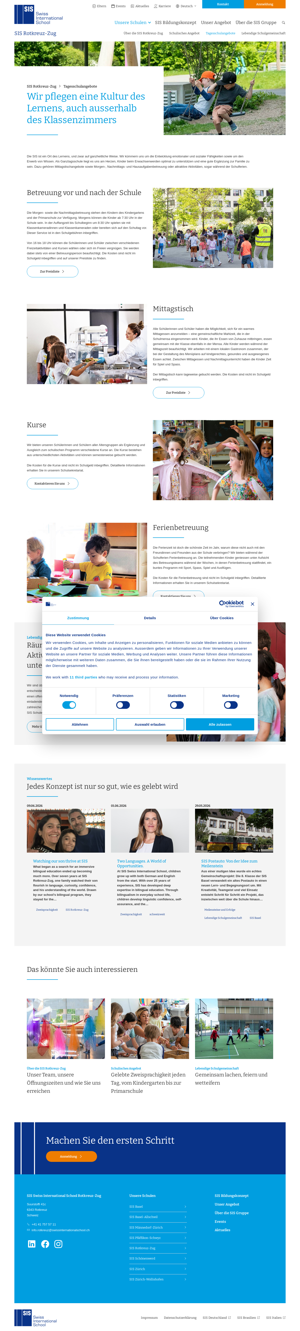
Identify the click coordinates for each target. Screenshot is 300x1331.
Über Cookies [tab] (222, 618)
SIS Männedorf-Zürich (146, 1227)
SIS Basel (136, 1206)
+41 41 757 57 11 (43, 1224)
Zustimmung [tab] (78, 618)
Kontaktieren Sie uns (50, 483)
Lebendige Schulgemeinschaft (264, 33)
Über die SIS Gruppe (256, 22)
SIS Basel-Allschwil (143, 1217)
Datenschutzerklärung (180, 1317)
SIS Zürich (137, 1269)
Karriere (162, 6)
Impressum (149, 1317)
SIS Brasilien (246, 1317)
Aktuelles (139, 6)
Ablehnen (80, 724)
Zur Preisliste (49, 271)
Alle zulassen (220, 724)
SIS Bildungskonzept (175, 22)
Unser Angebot (216, 22)
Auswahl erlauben (150, 724)
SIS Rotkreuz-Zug (35, 33)
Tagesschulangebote (220, 33)
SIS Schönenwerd (142, 1258)
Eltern (99, 6)
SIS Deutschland (215, 1317)
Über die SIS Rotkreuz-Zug (143, 33)
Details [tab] (150, 618)
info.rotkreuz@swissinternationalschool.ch (60, 1230)
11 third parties (84, 677)
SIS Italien (274, 1317)
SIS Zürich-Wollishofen (146, 1279)
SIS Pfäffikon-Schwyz (145, 1238)
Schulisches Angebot (184, 33)
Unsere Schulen (130, 22)
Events (118, 6)
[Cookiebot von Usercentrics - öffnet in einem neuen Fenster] (223, 604)
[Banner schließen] (252, 604)
